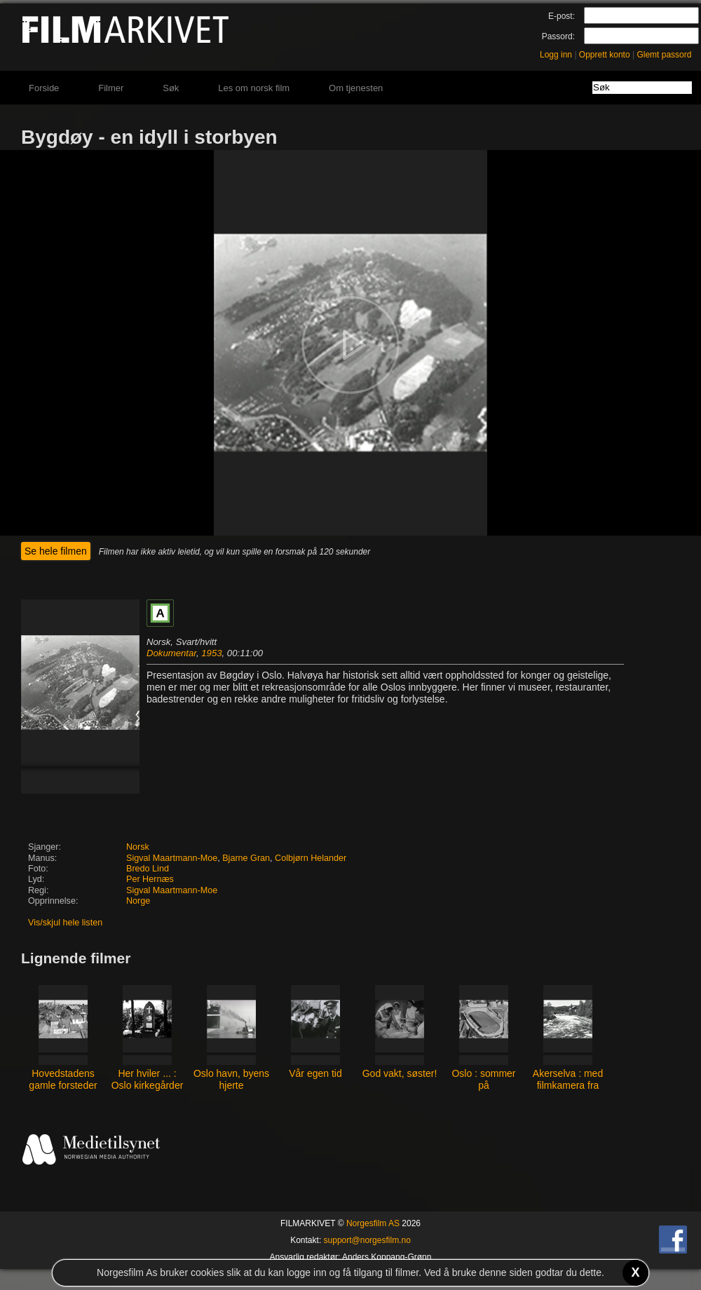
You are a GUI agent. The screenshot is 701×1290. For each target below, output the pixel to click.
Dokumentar (171, 653)
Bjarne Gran (246, 858)
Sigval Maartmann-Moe (171, 858)
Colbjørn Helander (310, 858)
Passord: (558, 36)
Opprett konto (604, 55)
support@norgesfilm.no (367, 1240)
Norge (138, 901)
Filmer (110, 88)
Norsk (137, 847)
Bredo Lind (147, 869)
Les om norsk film (254, 88)
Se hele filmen (56, 551)
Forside (44, 88)
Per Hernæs (150, 879)
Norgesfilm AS (373, 1223)
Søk (171, 88)
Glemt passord (664, 55)
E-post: (561, 16)
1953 (211, 653)
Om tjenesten (356, 88)
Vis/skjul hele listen (65, 923)
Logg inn (556, 55)
